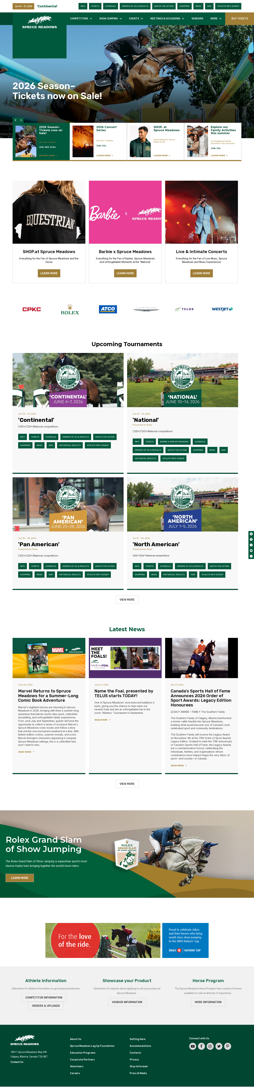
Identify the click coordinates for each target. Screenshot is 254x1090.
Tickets (95, 6)
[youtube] (251, 550)
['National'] (182, 380)
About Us (75, 1039)
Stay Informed (139, 1066)
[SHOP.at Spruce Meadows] (49, 212)
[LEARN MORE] (41, 142)
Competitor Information (43, 997)
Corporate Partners (82, 1059)
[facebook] (251, 539)
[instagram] (251, 534)
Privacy (134, 1059)
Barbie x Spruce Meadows (174, 441)
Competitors (79, 18)
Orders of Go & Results (135, 6)
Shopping (184, 6)
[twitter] (251, 545)
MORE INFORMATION (208, 1002)
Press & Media (138, 1073)
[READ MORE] (27, 751)
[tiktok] (251, 556)
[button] (15, 120)
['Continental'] (68, 380)
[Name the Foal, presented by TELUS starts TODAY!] (125, 658)
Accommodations (140, 1046)
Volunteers (76, 1066)
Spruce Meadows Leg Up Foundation (92, 1046)
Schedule (110, 6)
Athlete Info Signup (228, 6)
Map (209, 6)
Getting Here (137, 1039)
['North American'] (182, 504)
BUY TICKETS (239, 18)
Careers (75, 1073)
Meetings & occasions (165, 18)
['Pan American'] (68, 504)
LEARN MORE (49, 273)
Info (83, 6)
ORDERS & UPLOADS (46, 1005)
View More (127, 599)
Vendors (197, 18)
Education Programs (82, 1052)
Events (134, 18)
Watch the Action (164, 6)
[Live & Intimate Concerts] (201, 212)
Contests (135, 1052)
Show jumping (108, 18)
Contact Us (16, 1062)
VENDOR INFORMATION (127, 1002)
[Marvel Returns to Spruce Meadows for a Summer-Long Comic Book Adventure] (49, 658)
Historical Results (70, 445)
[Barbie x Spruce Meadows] (125, 212)
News (198, 6)
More (214, 18)
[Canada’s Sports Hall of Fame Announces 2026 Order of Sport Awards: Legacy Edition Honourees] (201, 658)
